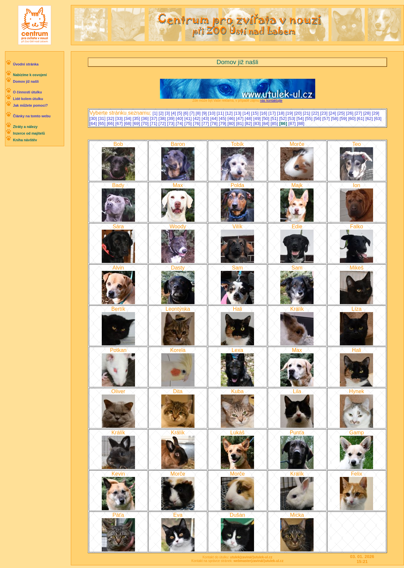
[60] (352, 118)
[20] (298, 113)
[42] (197, 118)
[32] (111, 118)
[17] (272, 113)
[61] (361, 118)
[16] (264, 113)
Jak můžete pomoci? (30, 105)
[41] (188, 118)
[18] (281, 113)
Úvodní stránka (26, 64)
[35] (137, 118)
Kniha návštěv (25, 140)
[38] (163, 118)
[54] (301, 118)
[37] (154, 118)
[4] (174, 113)
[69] (137, 123)
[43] (206, 118)
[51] (275, 118)
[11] (220, 113)
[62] (369, 118)
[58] (335, 118)
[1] (156, 113)
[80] (231, 123)
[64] (93, 123)
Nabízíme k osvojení (30, 75)
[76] (197, 123)
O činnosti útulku (27, 92)
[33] (119, 118)
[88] (300, 123)
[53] (292, 118)
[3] (168, 113)
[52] (283, 118)
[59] (343, 118)
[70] (145, 123)
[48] (249, 118)
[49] (257, 118)
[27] (358, 113)
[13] (238, 113)
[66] (111, 123)
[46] (231, 118)
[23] (324, 113)
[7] (193, 113)
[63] (377, 118)
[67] (119, 123)
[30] (93, 118)
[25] (341, 113)
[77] (206, 123)
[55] (309, 118)
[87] (292, 123)
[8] (199, 113)
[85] (275, 123)
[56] (318, 118)
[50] (266, 118)
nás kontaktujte (271, 100)
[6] (186, 113)
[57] (326, 118)
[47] (240, 118)
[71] (154, 123)
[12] (229, 113)
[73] (171, 123)
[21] (307, 113)
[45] (223, 118)
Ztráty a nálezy (25, 127)
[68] (128, 123)
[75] (188, 123)
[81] (240, 123)
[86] (283, 123)
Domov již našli (26, 81)
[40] (180, 118)
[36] (145, 118)
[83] (257, 123)
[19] (290, 113)
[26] (350, 113)
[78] (214, 123)
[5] (180, 113)
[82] (249, 123)
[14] (246, 113)
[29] (375, 113)
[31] (102, 118)
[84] (266, 123)
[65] (102, 123)
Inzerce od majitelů (29, 133)
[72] (163, 123)
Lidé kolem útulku (28, 99)
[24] (333, 113)
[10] (212, 113)
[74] (180, 123)
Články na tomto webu (32, 116)
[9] (205, 113)
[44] (214, 118)
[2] (162, 113)
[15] (255, 113)
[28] (367, 113)
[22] (316, 113)
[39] (171, 118)
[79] (223, 123)
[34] (128, 118)
